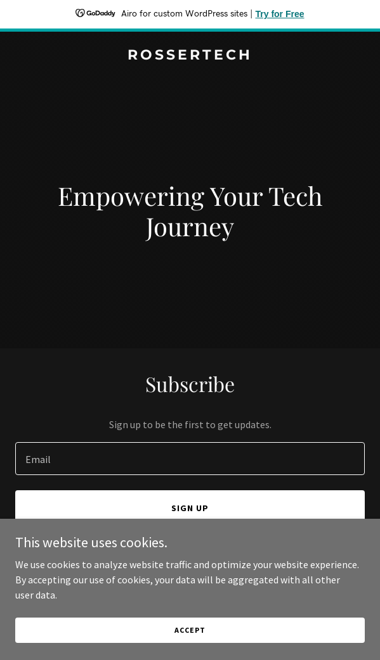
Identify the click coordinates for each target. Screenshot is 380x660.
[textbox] (190, 458)
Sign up (190, 508)
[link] (190, 55)
